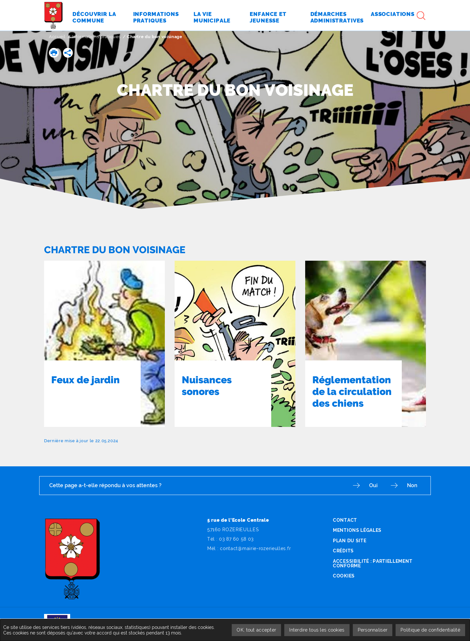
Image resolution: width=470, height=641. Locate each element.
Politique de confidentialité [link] (430, 630)
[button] (54, 53)
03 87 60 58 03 (236, 539)
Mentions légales (357, 530)
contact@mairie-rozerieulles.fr (255, 548)
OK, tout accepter (256, 630)
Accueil (57, 36)
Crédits (343, 550)
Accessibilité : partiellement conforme (372, 563)
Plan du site (349, 540)
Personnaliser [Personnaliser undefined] (373, 630)
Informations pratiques (96, 36)
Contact (345, 520)
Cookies (344, 575)
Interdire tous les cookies (316, 630)
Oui (373, 485)
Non (412, 485)
